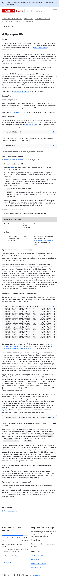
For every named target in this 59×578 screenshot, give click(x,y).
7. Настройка (28, 18)
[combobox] (38, 11)
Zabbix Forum (36, 567)
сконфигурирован (40, 48)
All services (35, 559)
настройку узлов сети (17, 112)
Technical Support (37, 555)
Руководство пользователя (12, 18)
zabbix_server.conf (30, 125)
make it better (10, 5)
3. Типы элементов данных (11, 21)
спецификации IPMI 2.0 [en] (11, 354)
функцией (5, 418)
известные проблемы (21, 91)
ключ (12, 168)
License (37, 575)
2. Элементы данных (42, 18)
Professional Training (38, 563)
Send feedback (8, 562)
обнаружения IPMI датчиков (43, 241)
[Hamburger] (55, 11)
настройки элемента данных (15, 160)
